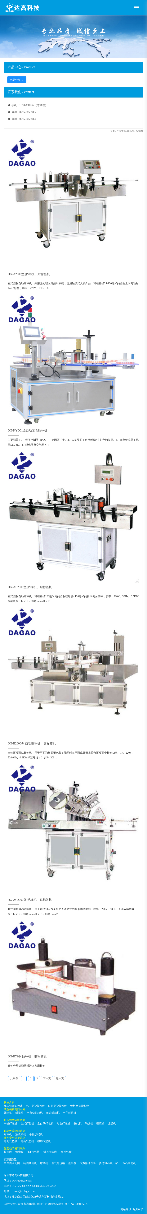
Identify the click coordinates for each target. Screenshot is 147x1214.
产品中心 (121, 131)
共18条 (14, 1078)
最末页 (60, 1078)
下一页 (47, 1078)
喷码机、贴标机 (135, 131)
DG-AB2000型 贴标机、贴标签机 (30, 587)
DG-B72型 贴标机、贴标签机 (27, 1056)
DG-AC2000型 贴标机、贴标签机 (30, 899)
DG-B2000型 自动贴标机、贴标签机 (32, 743)
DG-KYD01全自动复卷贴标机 (27, 430)
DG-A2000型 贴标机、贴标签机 (29, 274)
